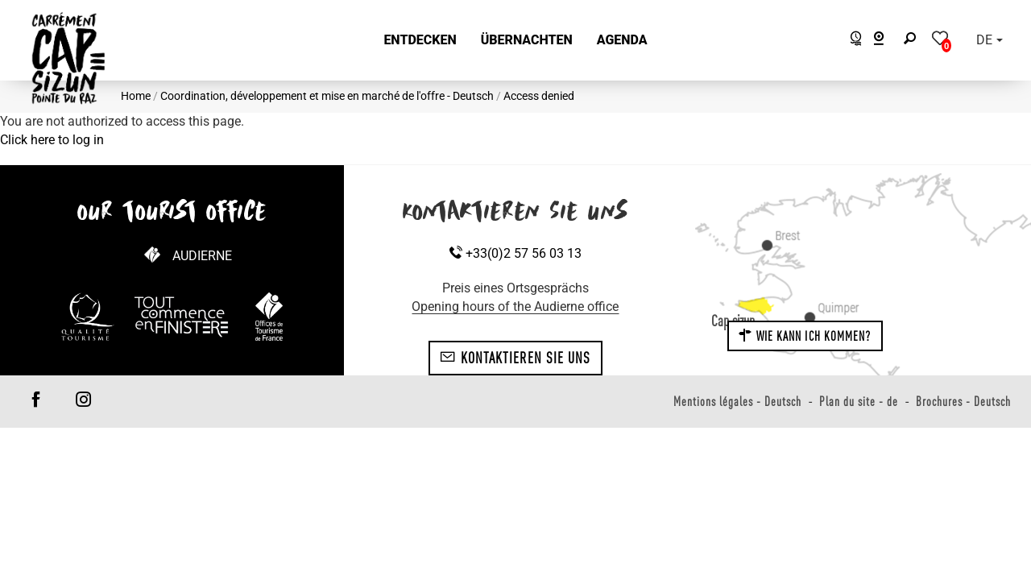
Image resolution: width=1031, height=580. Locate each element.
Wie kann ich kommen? (805, 336)
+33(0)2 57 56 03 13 (515, 253)
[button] (419, 40)
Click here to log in (52, 139)
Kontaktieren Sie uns (515, 358)
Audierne (202, 255)
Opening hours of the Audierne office (515, 306)
